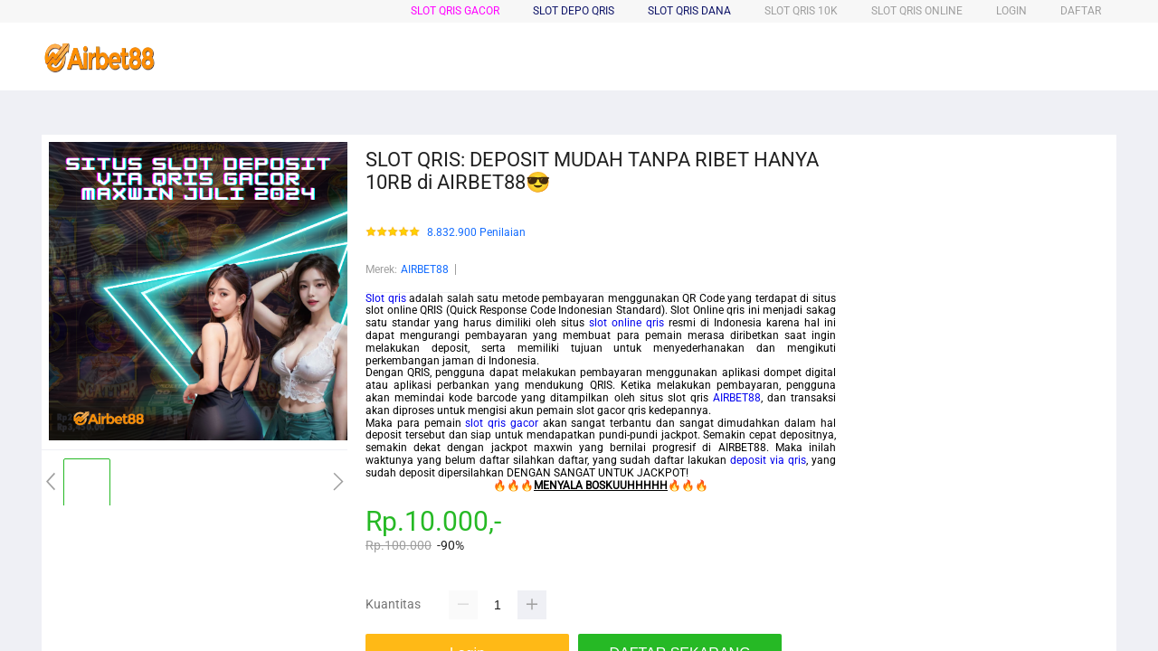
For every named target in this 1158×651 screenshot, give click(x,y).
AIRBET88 (425, 269)
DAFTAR (1080, 11)
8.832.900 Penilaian (476, 233)
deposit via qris (768, 460)
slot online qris (626, 322)
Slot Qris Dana (689, 11)
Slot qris (385, 298)
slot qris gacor (501, 423)
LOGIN (1011, 11)
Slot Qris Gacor (455, 11)
